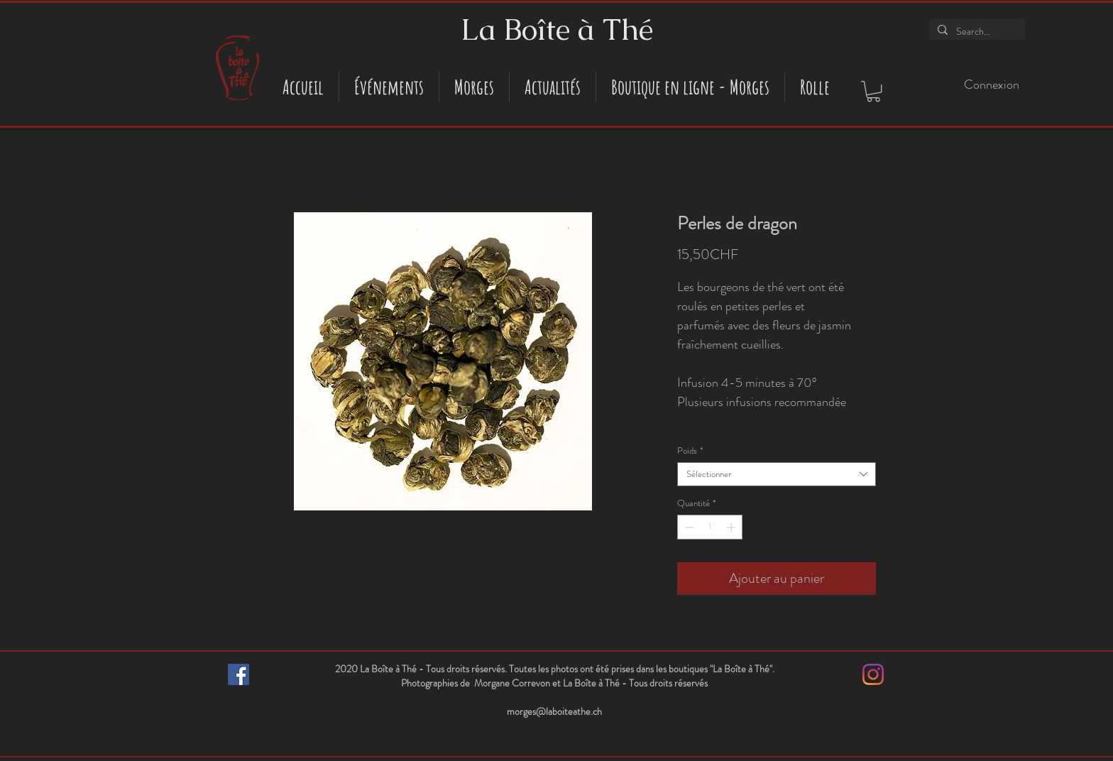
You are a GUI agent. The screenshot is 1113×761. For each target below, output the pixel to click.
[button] (873, 91)
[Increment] (732, 527)
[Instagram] (873, 674)
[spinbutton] (710, 527)
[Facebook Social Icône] (238, 674)
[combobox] (776, 474)
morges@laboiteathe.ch (554, 711)
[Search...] (975, 32)
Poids (690, 450)
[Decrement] (687, 527)
